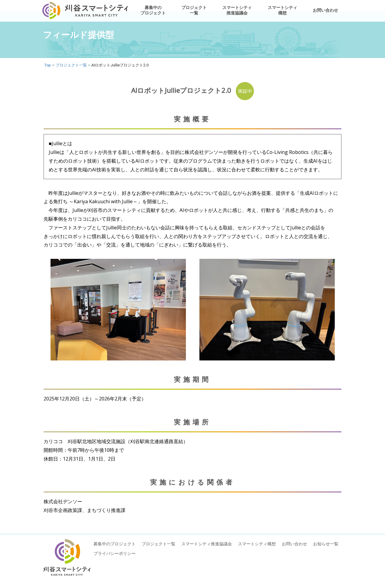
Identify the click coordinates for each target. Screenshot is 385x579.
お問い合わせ (325, 10)
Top (47, 65)
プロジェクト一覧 (194, 10)
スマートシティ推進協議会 (237, 10)
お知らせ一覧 (325, 544)
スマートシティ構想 (282, 10)
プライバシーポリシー (115, 553)
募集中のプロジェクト (153, 10)
